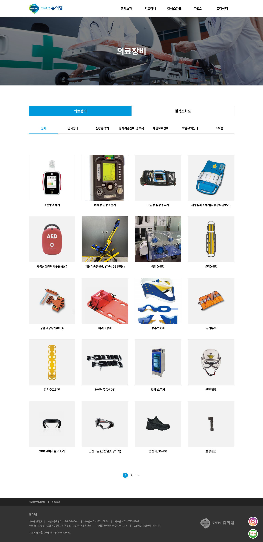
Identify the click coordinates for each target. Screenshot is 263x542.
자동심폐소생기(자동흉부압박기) (211, 205)
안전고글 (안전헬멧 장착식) (105, 451)
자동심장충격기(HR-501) (52, 266)
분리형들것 (211, 266)
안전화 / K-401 (158, 451)
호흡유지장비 (190, 128)
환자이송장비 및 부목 (131, 128)
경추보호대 (158, 328)
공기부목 (211, 328)
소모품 (219, 128)
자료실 (198, 8)
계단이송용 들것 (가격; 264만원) (105, 266)
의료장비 (150, 8)
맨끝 (137, 475)
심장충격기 (102, 128)
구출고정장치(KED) (52, 328)
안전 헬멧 (211, 389)
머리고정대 (105, 328)
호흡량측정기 (52, 205)
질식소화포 (174, 8)
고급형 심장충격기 (158, 205)
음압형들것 (158, 266)
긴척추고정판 (52, 389)
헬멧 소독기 (158, 389)
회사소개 (126, 8)
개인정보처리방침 (37, 502)
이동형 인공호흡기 (105, 205)
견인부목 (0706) (105, 389)
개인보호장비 (161, 128)
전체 (43, 128)
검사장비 (73, 128)
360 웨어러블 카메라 (52, 451)
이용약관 (56, 502)
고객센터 (222, 8)
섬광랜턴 (211, 451)
